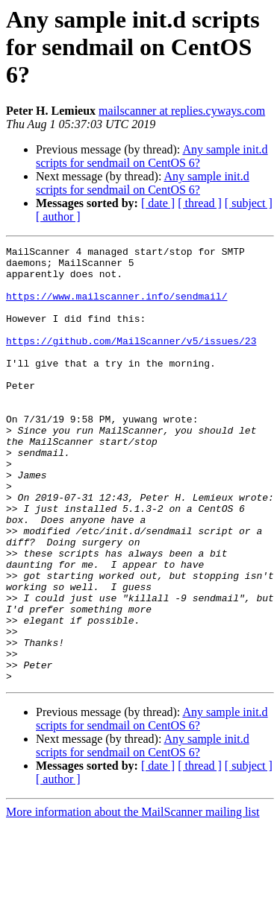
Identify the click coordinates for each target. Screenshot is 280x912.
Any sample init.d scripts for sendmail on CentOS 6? (152, 156)
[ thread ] (200, 203)
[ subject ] (249, 203)
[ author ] (58, 216)
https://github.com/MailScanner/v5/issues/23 (131, 360)
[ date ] (158, 203)
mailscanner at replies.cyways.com (182, 110)
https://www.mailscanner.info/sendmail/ (116, 307)
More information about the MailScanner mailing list (132, 899)
